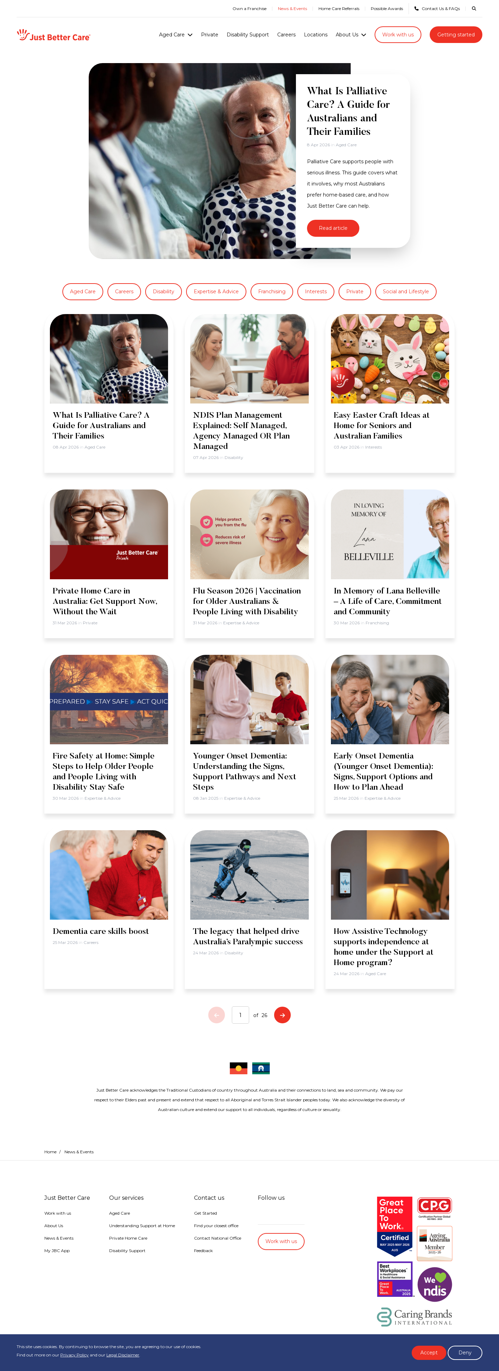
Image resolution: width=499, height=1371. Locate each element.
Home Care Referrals (338, 8)
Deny (465, 1353)
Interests (316, 291)
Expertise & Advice (216, 291)
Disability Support (248, 35)
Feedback (203, 1250)
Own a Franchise (249, 8)
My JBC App (57, 1250)
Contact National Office (217, 1238)
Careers (286, 35)
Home (50, 1151)
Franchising (272, 291)
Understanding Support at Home (142, 1225)
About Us (347, 35)
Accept (429, 1353)
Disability (163, 291)
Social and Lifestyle (406, 291)
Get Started (205, 1213)
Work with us (398, 35)
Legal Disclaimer (122, 1354)
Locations (315, 35)
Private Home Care (128, 1238)
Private (209, 35)
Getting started (456, 35)
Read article (333, 228)
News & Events (292, 8)
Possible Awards (387, 8)
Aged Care (172, 35)
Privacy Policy (74, 1354)
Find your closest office (216, 1225)
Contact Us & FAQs (437, 8)
